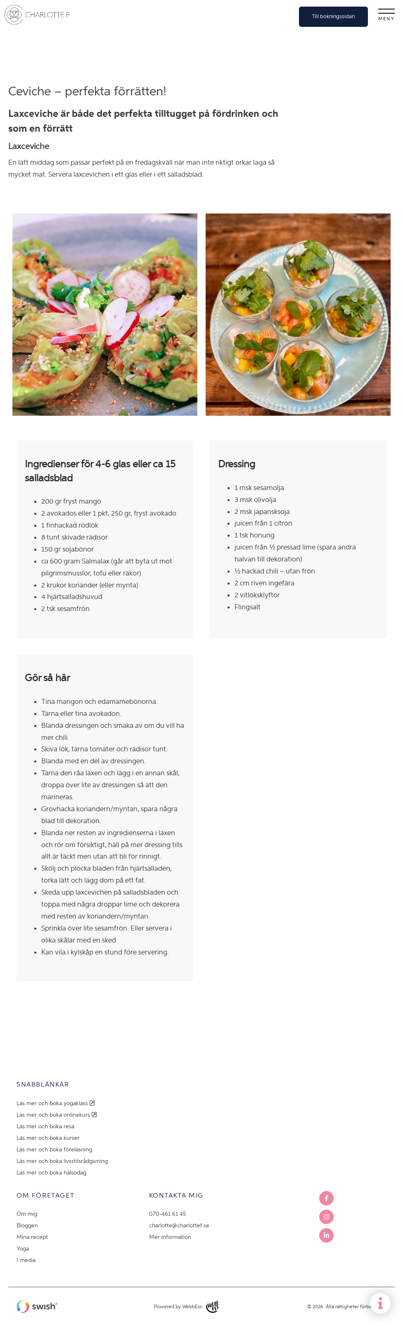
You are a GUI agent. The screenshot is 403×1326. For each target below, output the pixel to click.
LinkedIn (326, 1235)
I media (26, 1260)
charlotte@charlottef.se (179, 1225)
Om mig (27, 1213)
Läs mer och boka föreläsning (54, 1149)
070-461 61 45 (167, 1213)
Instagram (326, 1217)
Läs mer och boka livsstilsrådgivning (62, 1161)
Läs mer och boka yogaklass (56, 1103)
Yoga (23, 1248)
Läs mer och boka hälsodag (51, 1172)
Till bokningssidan (333, 16)
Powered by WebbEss (186, 1307)
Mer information (170, 1237)
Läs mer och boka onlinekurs (57, 1114)
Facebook (326, 1198)
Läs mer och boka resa (45, 1126)
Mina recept (32, 1237)
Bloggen (27, 1225)
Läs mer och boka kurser (48, 1137)
